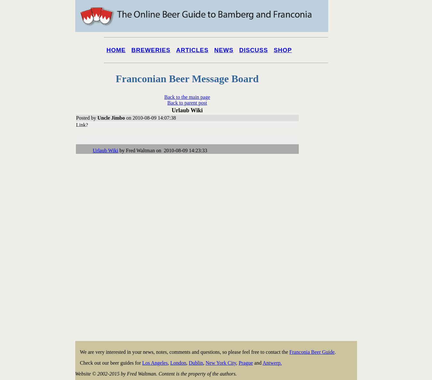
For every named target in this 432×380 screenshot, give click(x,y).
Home (116, 50)
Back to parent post (187, 103)
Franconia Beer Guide (312, 352)
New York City (221, 363)
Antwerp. (272, 363)
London (178, 363)
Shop (283, 50)
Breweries (150, 50)
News (223, 50)
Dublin (196, 363)
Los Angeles (155, 363)
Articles (192, 50)
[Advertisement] (331, 244)
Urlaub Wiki (105, 150)
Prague (246, 363)
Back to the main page (187, 97)
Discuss (253, 50)
